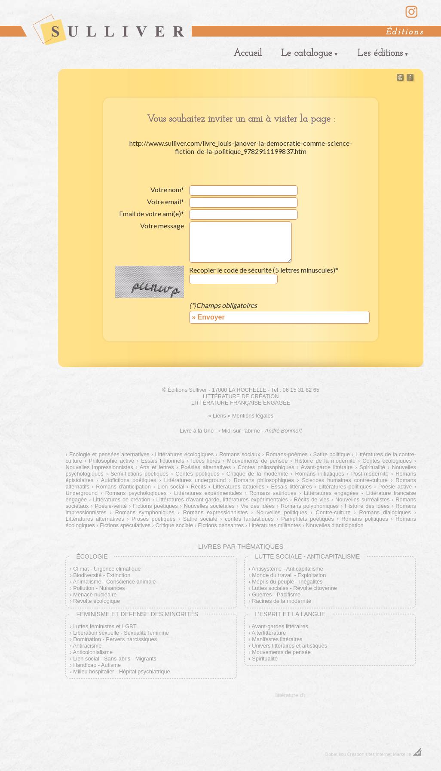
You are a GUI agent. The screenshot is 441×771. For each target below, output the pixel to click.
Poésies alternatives (206, 467)
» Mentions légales (250, 415)
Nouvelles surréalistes (362, 499)
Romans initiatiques (319, 473)
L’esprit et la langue (290, 614)
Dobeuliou (335, 754)
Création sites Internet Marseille (379, 754)
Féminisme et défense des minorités (137, 614)
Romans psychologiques (136, 493)
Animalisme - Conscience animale (114, 581)
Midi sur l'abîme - (262, 430)
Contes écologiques (387, 461)
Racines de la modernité (281, 601)
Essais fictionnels (162, 461)
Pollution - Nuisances (99, 588)
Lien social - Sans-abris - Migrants (114, 658)
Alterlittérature (268, 633)
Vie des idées (258, 506)
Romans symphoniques (145, 512)
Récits (198, 486)
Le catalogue (306, 53)
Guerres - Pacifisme (276, 594)
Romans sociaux (239, 454)
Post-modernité (370, 473)
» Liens (217, 415)
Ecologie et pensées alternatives (109, 454)
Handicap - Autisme (97, 665)
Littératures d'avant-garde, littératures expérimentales (222, 499)
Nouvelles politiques (281, 512)
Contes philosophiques (266, 467)
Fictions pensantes (221, 525)
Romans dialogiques (385, 512)
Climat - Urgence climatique (107, 568)
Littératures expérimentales (208, 493)
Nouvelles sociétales (209, 506)
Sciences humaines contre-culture (345, 480)
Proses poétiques (153, 519)
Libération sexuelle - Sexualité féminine (121, 633)
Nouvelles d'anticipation (335, 525)
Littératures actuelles (238, 486)
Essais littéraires (291, 486)
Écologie (91, 556)
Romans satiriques (272, 493)
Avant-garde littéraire (327, 467)
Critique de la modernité (257, 473)
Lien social (170, 486)
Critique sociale (174, 525)
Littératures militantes (275, 525)
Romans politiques (364, 519)
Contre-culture (332, 512)
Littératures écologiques (184, 454)
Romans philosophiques (264, 480)
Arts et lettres (157, 467)
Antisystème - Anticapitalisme (287, 568)
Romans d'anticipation (123, 486)
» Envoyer (208, 317)
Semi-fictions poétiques (139, 473)
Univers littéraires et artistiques (289, 645)
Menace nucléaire (94, 594)
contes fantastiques (249, 519)
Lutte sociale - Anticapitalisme (307, 556)
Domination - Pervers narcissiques (115, 639)
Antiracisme (87, 645)
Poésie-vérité (111, 506)
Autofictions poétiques (128, 480)
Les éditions (380, 53)
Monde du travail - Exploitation (289, 575)
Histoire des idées (367, 506)
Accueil (247, 53)
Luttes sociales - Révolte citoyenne (294, 588)
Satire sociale (200, 519)
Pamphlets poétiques (307, 519)
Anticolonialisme (93, 652)
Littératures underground (195, 480)
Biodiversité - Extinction (101, 575)
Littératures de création (121, 499)
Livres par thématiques (240, 546)
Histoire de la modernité (324, 461)
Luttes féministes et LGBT (104, 626)
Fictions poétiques (155, 506)
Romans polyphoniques (310, 506)
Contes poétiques (197, 473)
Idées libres (205, 461)
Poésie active (395, 486)
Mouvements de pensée (257, 461)
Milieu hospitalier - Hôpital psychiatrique (121, 671)
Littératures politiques (345, 486)
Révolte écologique (96, 601)
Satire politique (331, 454)
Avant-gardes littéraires (279, 626)
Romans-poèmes (286, 454)
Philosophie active (111, 461)
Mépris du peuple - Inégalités (287, 581)
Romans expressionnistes (215, 512)
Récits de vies (311, 499)
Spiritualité (372, 467)
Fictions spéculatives (125, 525)
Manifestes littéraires (277, 639)
